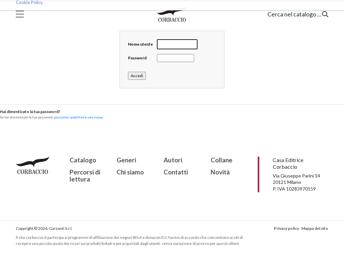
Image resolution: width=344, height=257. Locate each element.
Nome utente (140, 44)
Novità (220, 172)
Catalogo (83, 160)
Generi (126, 160)
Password (137, 57)
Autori (173, 160)
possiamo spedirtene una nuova (78, 117)
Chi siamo (130, 172)
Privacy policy (286, 228)
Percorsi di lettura (85, 176)
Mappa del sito (314, 228)
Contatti (176, 172)
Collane (221, 160)
